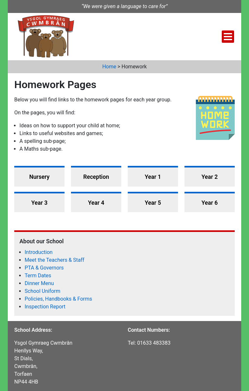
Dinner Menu (39, 283)
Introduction (39, 252)
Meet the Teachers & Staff (54, 260)
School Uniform (42, 291)
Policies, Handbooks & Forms (58, 299)
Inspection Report (45, 307)
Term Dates (38, 275)
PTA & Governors (44, 268)
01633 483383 (154, 343)
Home (109, 66)
